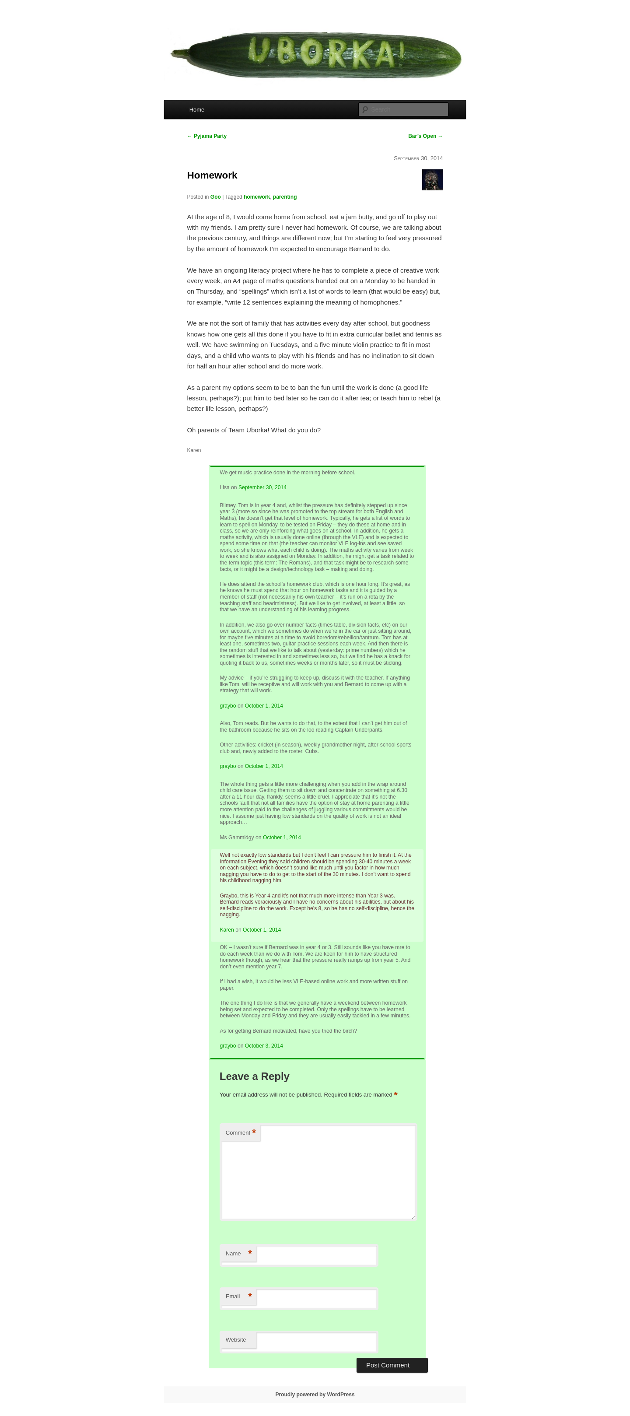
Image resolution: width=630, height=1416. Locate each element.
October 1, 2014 (264, 706)
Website (236, 1339)
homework (257, 197)
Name (239, 1254)
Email (239, 1296)
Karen (227, 930)
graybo (228, 706)
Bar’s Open (425, 136)
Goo (215, 197)
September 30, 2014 (262, 487)
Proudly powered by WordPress (314, 1394)
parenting (285, 197)
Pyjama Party (207, 136)
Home (197, 109)
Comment (241, 1133)
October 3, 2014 (264, 1046)
